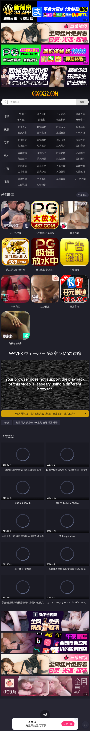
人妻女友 (60, 165)
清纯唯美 (41, 158)
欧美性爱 (80, 139)
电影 (6, 142)
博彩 (6, 116)
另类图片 (80, 158)
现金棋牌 (60, 119)
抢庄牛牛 (80, 119)
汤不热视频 (80, 178)
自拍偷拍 (41, 126)
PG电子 (22, 113)
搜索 (82, 101)
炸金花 (41, 119)
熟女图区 (60, 158)
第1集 (6, 422)
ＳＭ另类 (80, 132)
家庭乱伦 (41, 165)
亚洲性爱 (22, 139)
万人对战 (60, 113)
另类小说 (41, 171)
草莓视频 (60, 178)
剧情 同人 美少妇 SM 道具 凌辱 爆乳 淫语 (36, 422)
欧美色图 (60, 152)
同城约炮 (22, 178)
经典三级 (41, 145)
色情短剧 (41, 184)
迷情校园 (22, 171)
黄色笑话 (60, 171)
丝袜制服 (41, 132)
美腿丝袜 (22, 158)
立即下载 (68, 723)
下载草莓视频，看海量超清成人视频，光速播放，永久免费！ (50, 414)
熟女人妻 (22, 132)
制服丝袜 (22, 145)
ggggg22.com (45, 93)
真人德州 (41, 113)
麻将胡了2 (22, 119)
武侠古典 (80, 165)
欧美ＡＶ (60, 126)
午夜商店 (41, 178)
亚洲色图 (41, 152)
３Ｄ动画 (80, 126)
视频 (6, 129)
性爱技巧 (80, 171)
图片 (6, 155)
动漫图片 (80, 152)
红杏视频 (22, 184)
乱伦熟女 (60, 145)
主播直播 (60, 132)
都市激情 (22, 165)
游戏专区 (80, 113)
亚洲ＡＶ (22, 126)
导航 (6, 181)
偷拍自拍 (41, 139)
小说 (6, 168)
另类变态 (80, 145)
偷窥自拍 (22, 152)
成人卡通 (60, 139)
